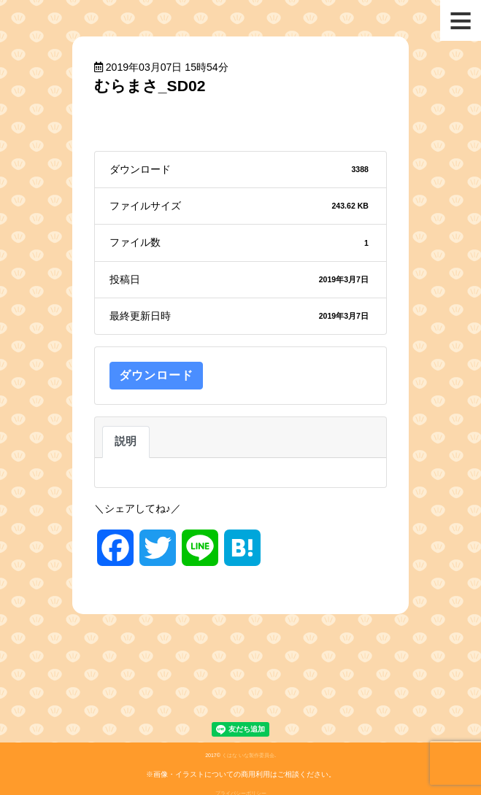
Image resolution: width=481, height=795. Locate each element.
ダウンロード (156, 375)
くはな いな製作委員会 (248, 755)
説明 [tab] (126, 441)
